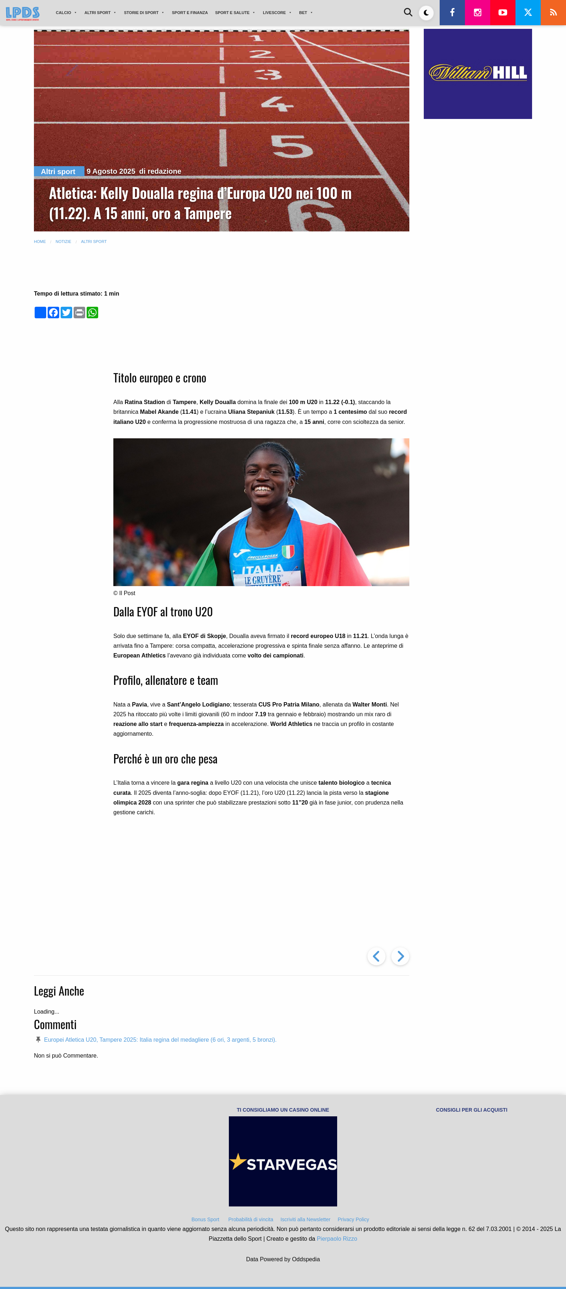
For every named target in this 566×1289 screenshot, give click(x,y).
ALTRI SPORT (100, 12)
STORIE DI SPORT (144, 12)
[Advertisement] (261, 310)
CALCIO (66, 12)
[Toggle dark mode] (426, 13)
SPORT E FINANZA (190, 12)
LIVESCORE (277, 12)
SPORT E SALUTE (235, 12)
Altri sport (58, 172)
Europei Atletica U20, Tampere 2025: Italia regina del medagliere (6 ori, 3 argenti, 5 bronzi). (160, 1040)
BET (306, 12)
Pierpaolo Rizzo (337, 1239)
